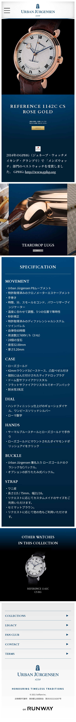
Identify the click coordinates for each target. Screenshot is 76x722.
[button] (4, 224)
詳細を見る (38, 251)
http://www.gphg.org (40, 176)
